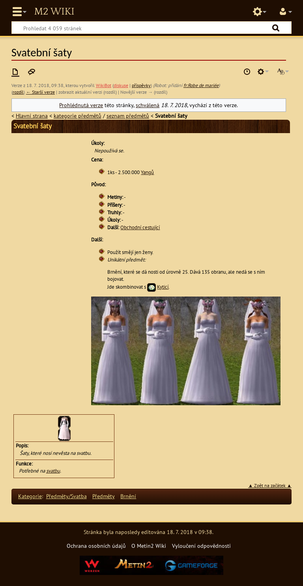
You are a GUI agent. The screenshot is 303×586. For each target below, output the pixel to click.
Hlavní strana (32, 115)
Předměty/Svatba (66, 496)
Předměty (103, 496)
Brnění (128, 496)
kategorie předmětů (77, 115)
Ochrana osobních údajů (96, 545)
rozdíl (18, 92)
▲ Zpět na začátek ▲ (270, 485)
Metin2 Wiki (54, 11)
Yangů (147, 172)
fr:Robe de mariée (201, 85)
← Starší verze (40, 92)
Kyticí (162, 287)
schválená (147, 105)
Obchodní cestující (140, 227)
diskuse (121, 85)
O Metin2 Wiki (148, 545)
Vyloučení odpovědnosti (201, 545)
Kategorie (30, 496)
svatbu (53, 470)
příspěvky (141, 85)
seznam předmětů (128, 115)
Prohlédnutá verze (81, 105)
